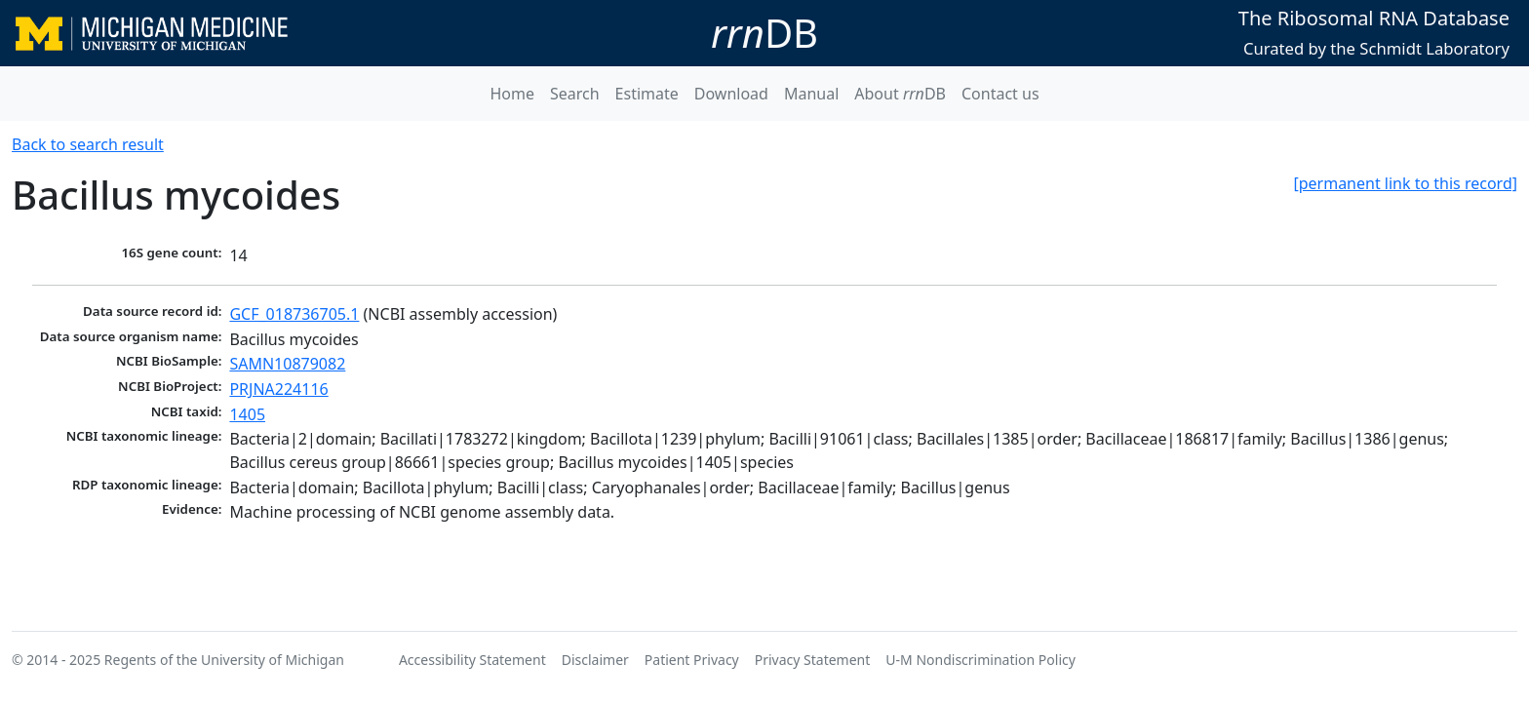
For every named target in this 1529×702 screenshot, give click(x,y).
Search (575, 93)
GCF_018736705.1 (294, 314)
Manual (811, 93)
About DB (900, 93)
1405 (247, 414)
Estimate (647, 93)
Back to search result (88, 144)
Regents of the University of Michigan (224, 659)
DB (764, 32)
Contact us (1000, 93)
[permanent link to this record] (1405, 183)
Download (731, 93)
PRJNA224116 (278, 389)
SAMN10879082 (287, 363)
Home (512, 93)
